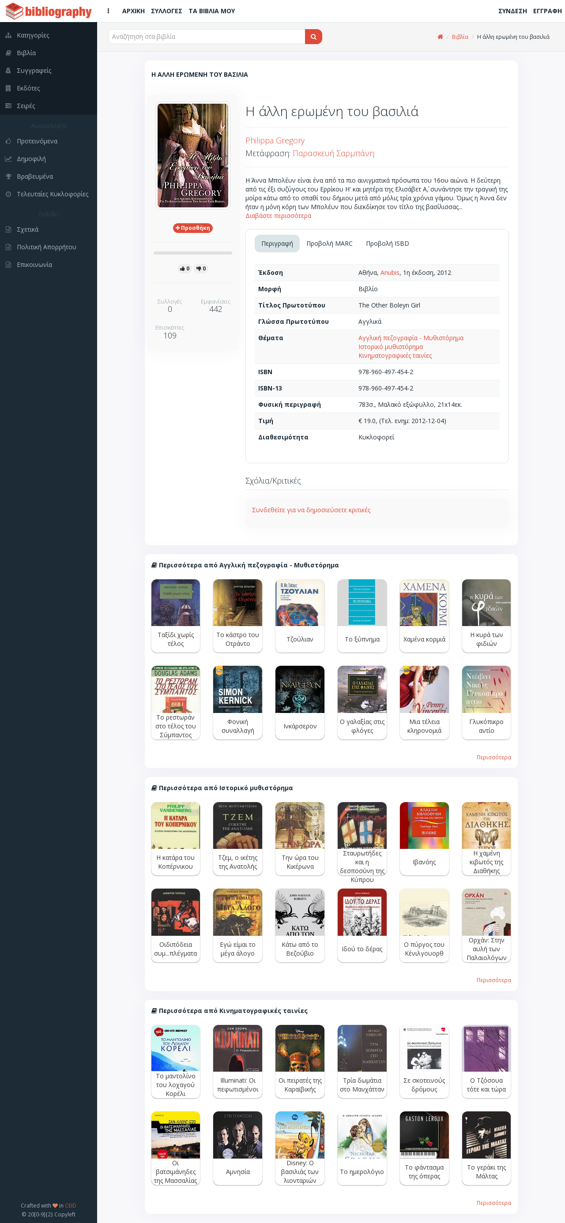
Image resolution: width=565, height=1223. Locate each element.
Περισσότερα (494, 757)
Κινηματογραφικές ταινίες (395, 355)
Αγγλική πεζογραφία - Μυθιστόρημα (410, 338)
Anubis (389, 272)
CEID (70, 1205)
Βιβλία (460, 37)
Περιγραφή (277, 243)
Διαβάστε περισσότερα (278, 215)
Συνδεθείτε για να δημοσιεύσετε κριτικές (311, 510)
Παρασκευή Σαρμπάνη (333, 153)
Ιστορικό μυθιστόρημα (390, 346)
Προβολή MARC (329, 243)
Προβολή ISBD (387, 243)
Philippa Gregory (275, 140)
